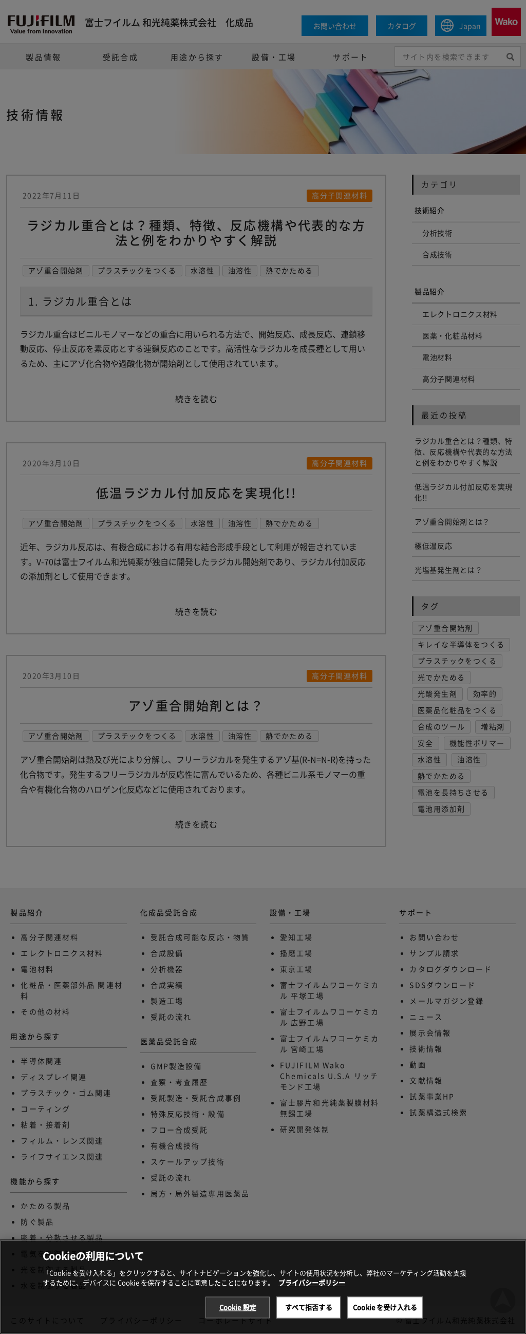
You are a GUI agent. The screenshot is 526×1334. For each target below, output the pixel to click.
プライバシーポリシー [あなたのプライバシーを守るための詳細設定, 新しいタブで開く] (311, 1290)
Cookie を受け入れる (385, 1315)
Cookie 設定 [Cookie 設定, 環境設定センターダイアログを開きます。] (237, 1315)
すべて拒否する (308, 1315)
